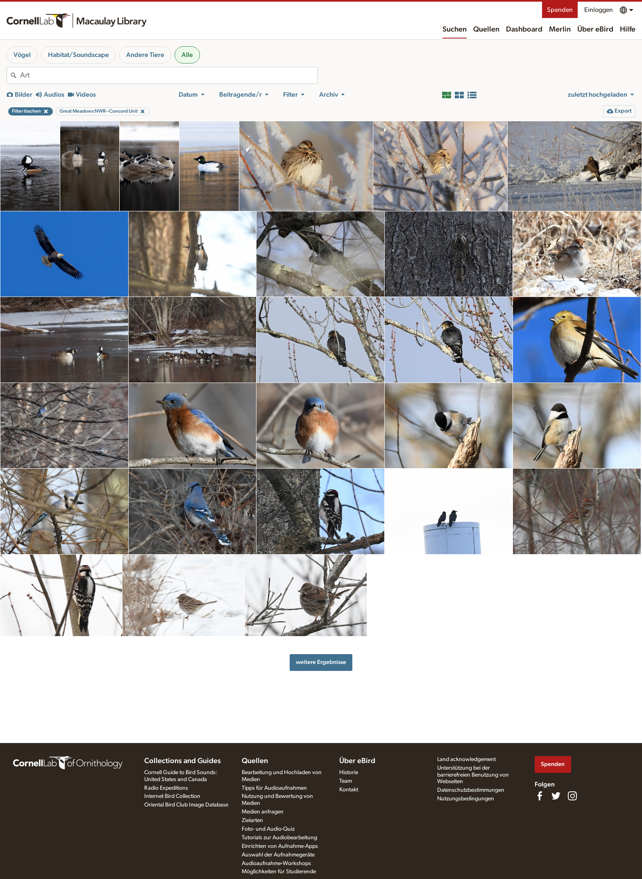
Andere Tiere (145, 55)
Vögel (22, 55)
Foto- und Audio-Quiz (268, 829)
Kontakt (348, 790)
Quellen (486, 29)
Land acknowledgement (466, 759)
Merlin (560, 29)
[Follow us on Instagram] (572, 796)
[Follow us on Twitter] (556, 796)
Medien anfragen (263, 812)
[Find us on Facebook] (539, 796)
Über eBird (595, 29)
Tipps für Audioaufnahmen (274, 788)
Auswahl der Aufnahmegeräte (278, 855)
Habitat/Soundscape (78, 55)
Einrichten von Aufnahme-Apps (280, 846)
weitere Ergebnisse (321, 662)
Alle (187, 55)
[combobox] (169, 75)
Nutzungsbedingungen (465, 799)
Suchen (454, 29)
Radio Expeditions (166, 788)
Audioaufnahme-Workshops (276, 863)
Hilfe (627, 29)
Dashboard (524, 29)
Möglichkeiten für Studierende (279, 871)
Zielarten (252, 820)
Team (345, 781)
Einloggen (598, 10)
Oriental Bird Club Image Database (186, 805)
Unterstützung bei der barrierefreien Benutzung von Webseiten (473, 775)
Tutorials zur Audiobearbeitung (279, 837)
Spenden (560, 10)
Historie (348, 772)
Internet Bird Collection (172, 796)
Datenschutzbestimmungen (470, 790)
